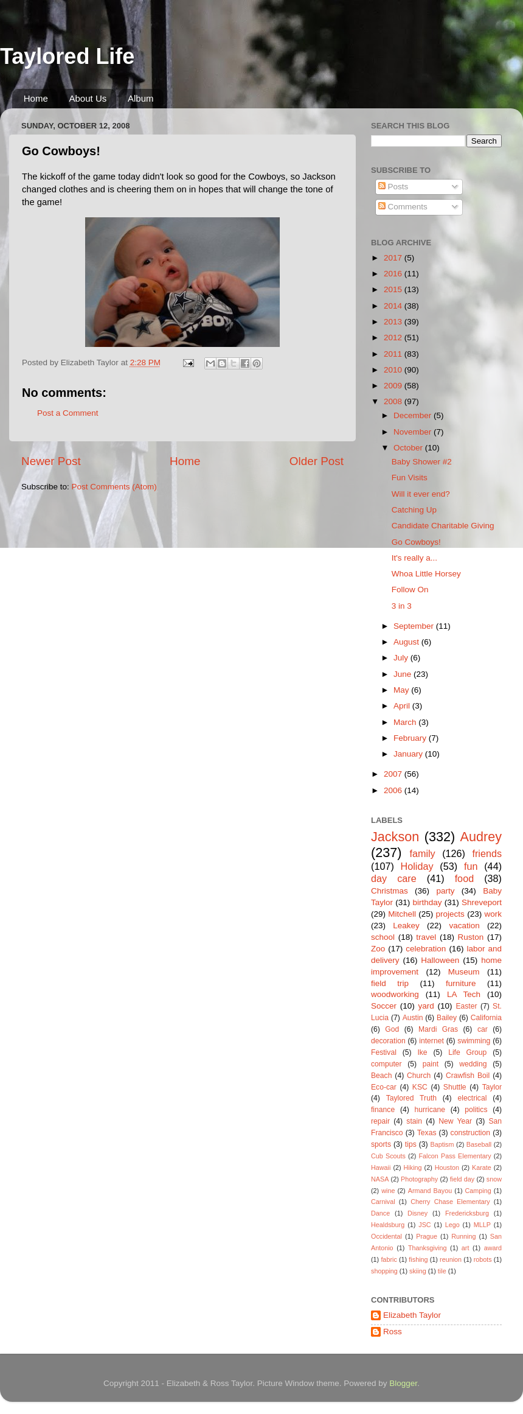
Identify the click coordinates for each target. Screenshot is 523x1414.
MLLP (482, 1224)
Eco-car (384, 1087)
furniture (461, 983)
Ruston (471, 937)
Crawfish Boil (468, 1075)
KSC (420, 1087)
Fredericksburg (467, 1213)
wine (388, 1190)
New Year (455, 1121)
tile (442, 1271)
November (413, 431)
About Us (88, 98)
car (482, 1029)
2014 (394, 305)
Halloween (440, 960)
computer (386, 1064)
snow (494, 1179)
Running (463, 1236)
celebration (426, 948)
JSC (424, 1224)
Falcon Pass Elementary (454, 1156)
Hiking (413, 1167)
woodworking (395, 994)
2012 (394, 337)
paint (430, 1064)
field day (462, 1179)
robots (483, 1259)
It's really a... (414, 557)
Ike (422, 1052)
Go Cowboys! (416, 542)
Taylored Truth (411, 1098)
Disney (417, 1213)
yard (426, 1005)
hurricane (429, 1109)
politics (476, 1109)
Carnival (383, 1201)
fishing (418, 1259)
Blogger (403, 1383)
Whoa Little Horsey (426, 573)
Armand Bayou (430, 1190)
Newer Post (51, 461)
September (414, 626)
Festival (384, 1052)
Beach (381, 1075)
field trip (390, 983)
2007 (394, 774)
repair (380, 1121)
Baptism (442, 1144)
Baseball (478, 1144)
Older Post (316, 461)
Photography (419, 1179)
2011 (394, 354)
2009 (394, 385)
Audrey (481, 836)
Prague (426, 1236)
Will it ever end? (421, 494)
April (402, 705)
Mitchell (402, 914)
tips (411, 1144)
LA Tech (463, 994)
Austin (413, 1017)
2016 (394, 273)
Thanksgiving (427, 1247)
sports (381, 1144)
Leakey (406, 925)
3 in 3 (402, 606)
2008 (394, 401)
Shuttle (454, 1087)
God (392, 1029)
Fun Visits (410, 477)
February (411, 738)
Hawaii (380, 1167)
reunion (451, 1259)
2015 (394, 289)
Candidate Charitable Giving (443, 525)
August (407, 641)
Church (419, 1075)
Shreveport (482, 902)
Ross (392, 1331)
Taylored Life (67, 56)
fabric (389, 1259)
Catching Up (414, 509)
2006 (394, 790)
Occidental (386, 1236)
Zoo (378, 948)
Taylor (492, 1087)
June (403, 674)
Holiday (417, 866)
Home (36, 98)
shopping (384, 1271)
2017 (394, 257)
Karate (481, 1167)
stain (414, 1121)
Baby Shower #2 (422, 461)
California (486, 1017)
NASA (380, 1179)
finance (383, 1109)
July (401, 657)
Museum (464, 971)
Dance (380, 1213)
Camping (478, 1190)
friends (487, 853)
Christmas (389, 890)
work (493, 914)
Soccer (384, 1005)
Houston (447, 1167)
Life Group (467, 1052)
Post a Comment (68, 413)
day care (394, 878)
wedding (473, 1064)
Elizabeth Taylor (412, 1315)
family (422, 853)
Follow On (410, 589)
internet (431, 1041)
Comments (403, 206)
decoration (388, 1041)
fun (471, 866)
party (445, 890)
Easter (466, 1006)
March (405, 722)
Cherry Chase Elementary (450, 1201)
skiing (417, 1271)
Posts (393, 186)
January (409, 753)
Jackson (395, 836)
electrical (472, 1098)
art (465, 1247)
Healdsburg (387, 1224)
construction (470, 1133)
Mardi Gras (438, 1029)
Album (141, 98)
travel (426, 937)
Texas (427, 1133)
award (493, 1247)
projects (450, 914)
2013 (394, 321)
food (464, 878)
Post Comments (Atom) (114, 486)
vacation (464, 925)
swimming (473, 1041)
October (409, 447)
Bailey (447, 1017)
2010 (394, 369)
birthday (427, 902)
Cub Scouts (388, 1156)
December (413, 415)
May (402, 690)
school (383, 937)
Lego (452, 1224)
